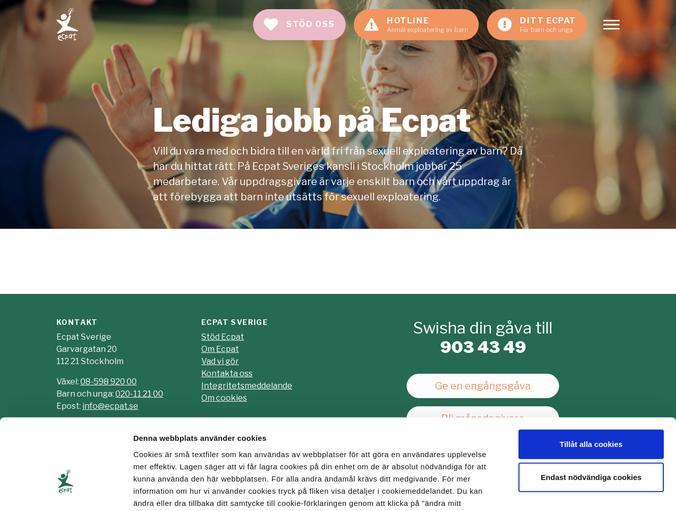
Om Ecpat (220, 349)
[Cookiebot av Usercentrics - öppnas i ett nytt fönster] (65, 491)
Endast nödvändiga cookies (591, 412)
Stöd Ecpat (222, 337)
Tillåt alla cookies (591, 378)
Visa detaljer (552, 491)
